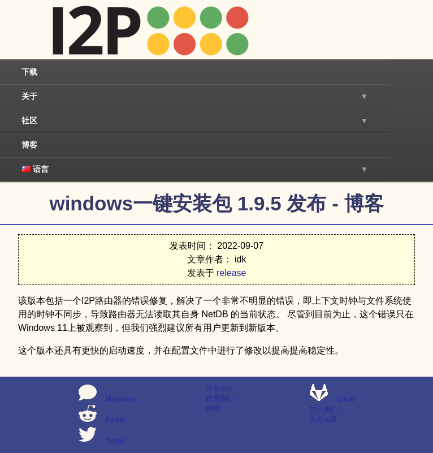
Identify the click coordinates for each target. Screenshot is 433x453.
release (231, 273)
